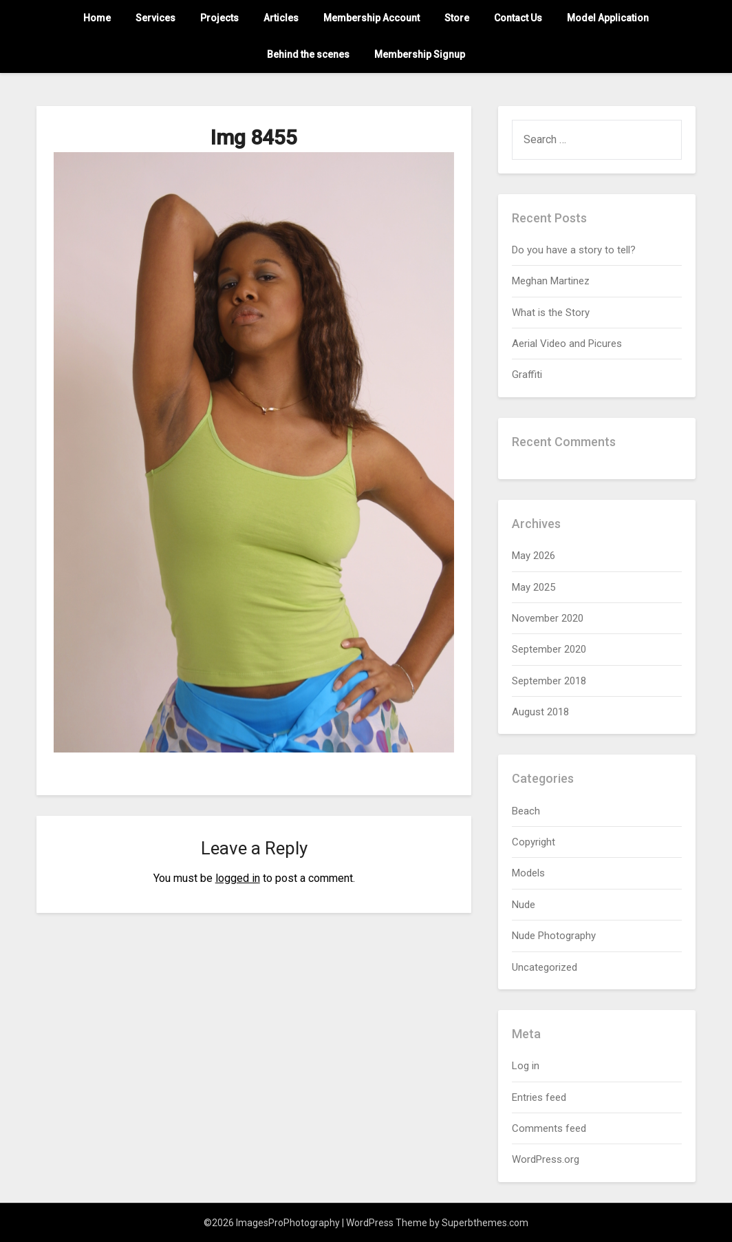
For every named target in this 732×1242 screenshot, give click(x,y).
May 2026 (533, 555)
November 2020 (547, 618)
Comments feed (549, 1128)
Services (155, 17)
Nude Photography (554, 935)
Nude (523, 904)
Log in (525, 1066)
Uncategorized (544, 967)
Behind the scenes (308, 54)
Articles (281, 17)
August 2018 (540, 712)
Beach (526, 811)
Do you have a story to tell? (574, 250)
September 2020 (549, 649)
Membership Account (371, 17)
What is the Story (551, 312)
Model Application (608, 17)
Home (97, 17)
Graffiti (527, 374)
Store (456, 17)
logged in (237, 878)
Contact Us (518, 17)
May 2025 (533, 587)
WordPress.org (545, 1159)
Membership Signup (419, 54)
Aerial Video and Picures (567, 343)
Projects (219, 17)
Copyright (533, 842)
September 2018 (549, 681)
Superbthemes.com (485, 1222)
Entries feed (539, 1097)
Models (528, 873)
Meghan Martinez (551, 281)
